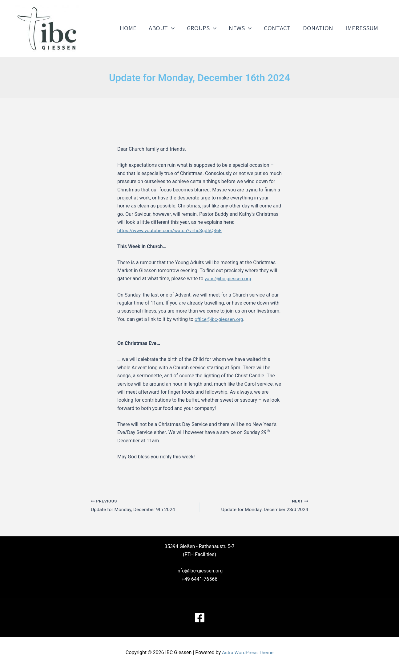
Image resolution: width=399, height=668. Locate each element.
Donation (320, 28)
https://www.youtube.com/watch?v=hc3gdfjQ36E (171, 230)
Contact (280, 28)
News (244, 28)
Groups (207, 28)
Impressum (362, 28)
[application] (178, 28)
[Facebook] (199, 617)
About (168, 28)
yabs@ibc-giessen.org (229, 278)
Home (136, 28)
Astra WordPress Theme (247, 652)
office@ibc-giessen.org (219, 319)
